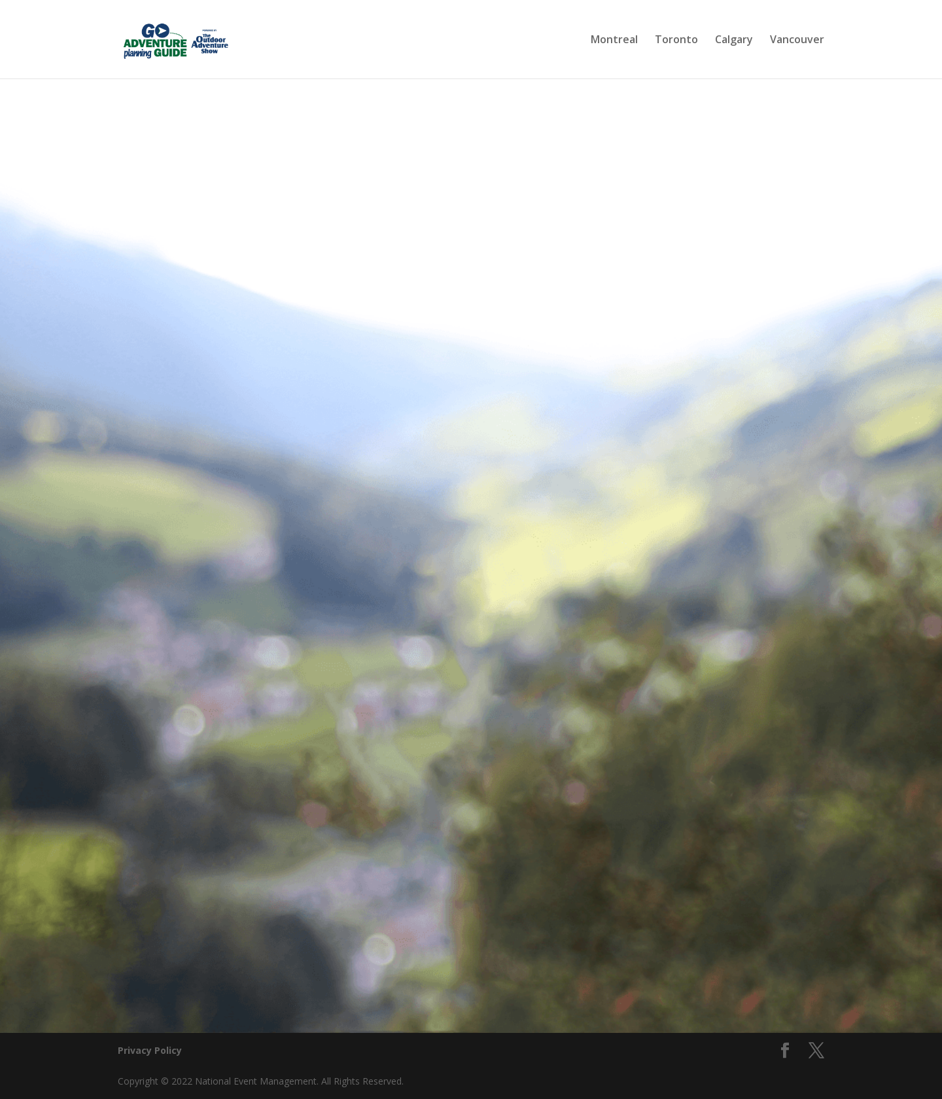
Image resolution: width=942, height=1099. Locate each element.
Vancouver (797, 40)
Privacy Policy (150, 1050)
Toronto (676, 40)
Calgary (734, 40)
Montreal (614, 40)
